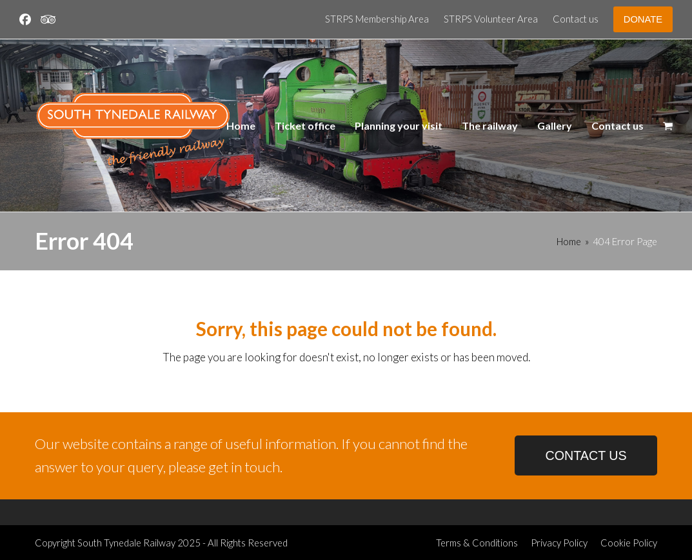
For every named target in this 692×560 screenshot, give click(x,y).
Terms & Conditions (477, 542)
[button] (667, 126)
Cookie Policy (628, 542)
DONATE (643, 19)
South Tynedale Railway (126, 542)
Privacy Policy (559, 542)
